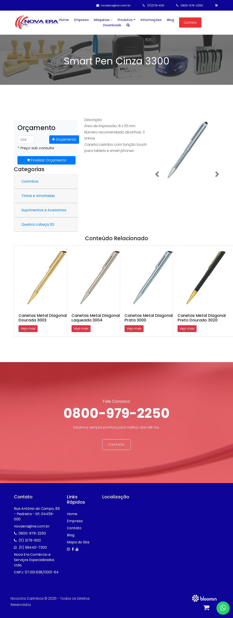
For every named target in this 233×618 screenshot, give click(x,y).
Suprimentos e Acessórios (43, 210)
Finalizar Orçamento (46, 160)
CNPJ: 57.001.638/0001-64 (36, 572)
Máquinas (103, 19)
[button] (157, 174)
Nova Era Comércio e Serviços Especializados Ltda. (34, 560)
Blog (170, 19)
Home (64, 19)
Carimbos (29, 181)
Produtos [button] (125, 19)
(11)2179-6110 (153, 5)
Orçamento (64, 139)
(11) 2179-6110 (30, 540)
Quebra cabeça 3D (37, 224)
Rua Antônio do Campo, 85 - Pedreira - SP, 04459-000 (37, 514)
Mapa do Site (78, 542)
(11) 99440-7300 (33, 547)
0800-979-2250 (189, 5)
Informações (151, 19)
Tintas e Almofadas (38, 195)
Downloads (112, 25)
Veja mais (28, 328)
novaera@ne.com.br (113, 5)
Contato (190, 22)
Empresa (81, 19)
